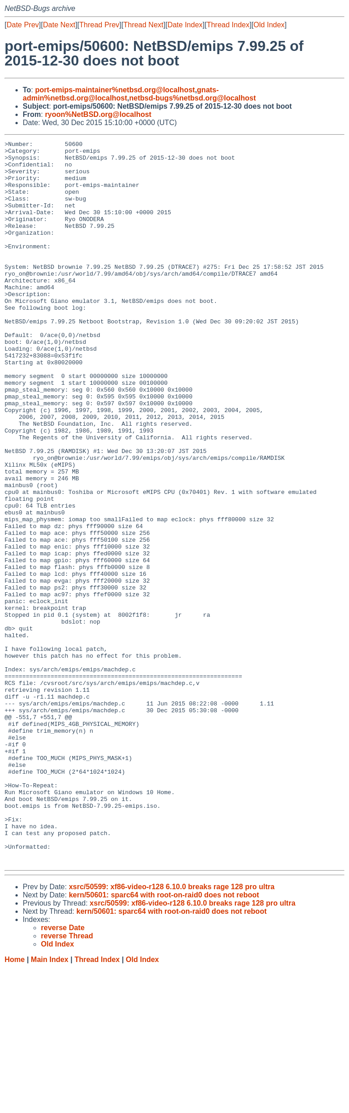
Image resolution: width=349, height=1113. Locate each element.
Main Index (50, 1104)
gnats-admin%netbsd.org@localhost (121, 94)
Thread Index (228, 25)
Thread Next (143, 25)
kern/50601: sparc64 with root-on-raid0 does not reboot (164, 1039)
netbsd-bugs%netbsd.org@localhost (192, 98)
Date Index (184, 25)
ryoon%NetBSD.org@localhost (98, 114)
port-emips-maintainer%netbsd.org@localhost (115, 90)
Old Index (269, 25)
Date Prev (22, 25)
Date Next (59, 25)
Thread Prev (100, 25)
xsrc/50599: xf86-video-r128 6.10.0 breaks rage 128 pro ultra (171, 1031)
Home (15, 1104)
